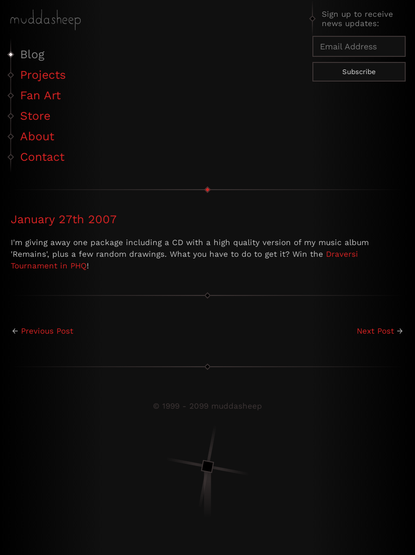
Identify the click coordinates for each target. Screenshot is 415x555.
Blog (32, 54)
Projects (43, 75)
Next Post (375, 331)
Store (35, 116)
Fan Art (40, 95)
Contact (42, 157)
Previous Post (47, 331)
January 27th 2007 (64, 219)
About (37, 136)
